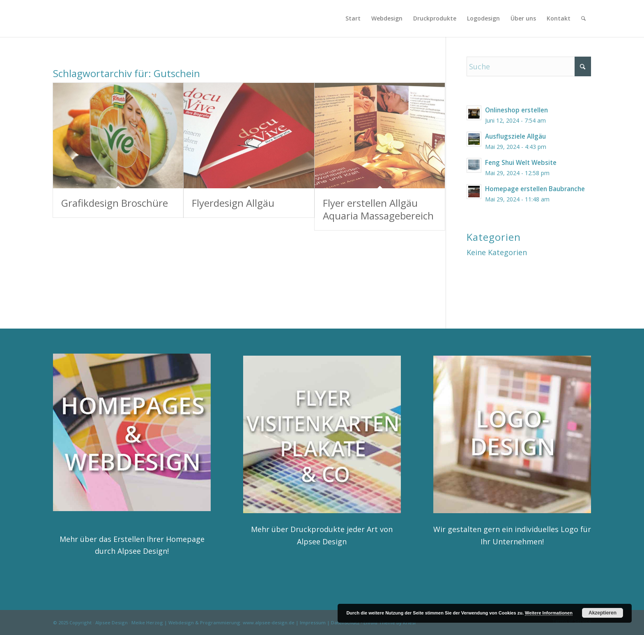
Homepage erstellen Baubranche (535, 189)
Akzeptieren (602, 613)
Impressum (313, 622)
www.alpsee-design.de (268, 622)
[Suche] (583, 18)
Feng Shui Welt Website (521, 162)
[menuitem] (353, 18)
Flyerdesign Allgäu (233, 203)
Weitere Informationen (549, 612)
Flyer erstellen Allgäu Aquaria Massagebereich (378, 209)
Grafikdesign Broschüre (114, 203)
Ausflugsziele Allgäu (515, 136)
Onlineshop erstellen (516, 110)
